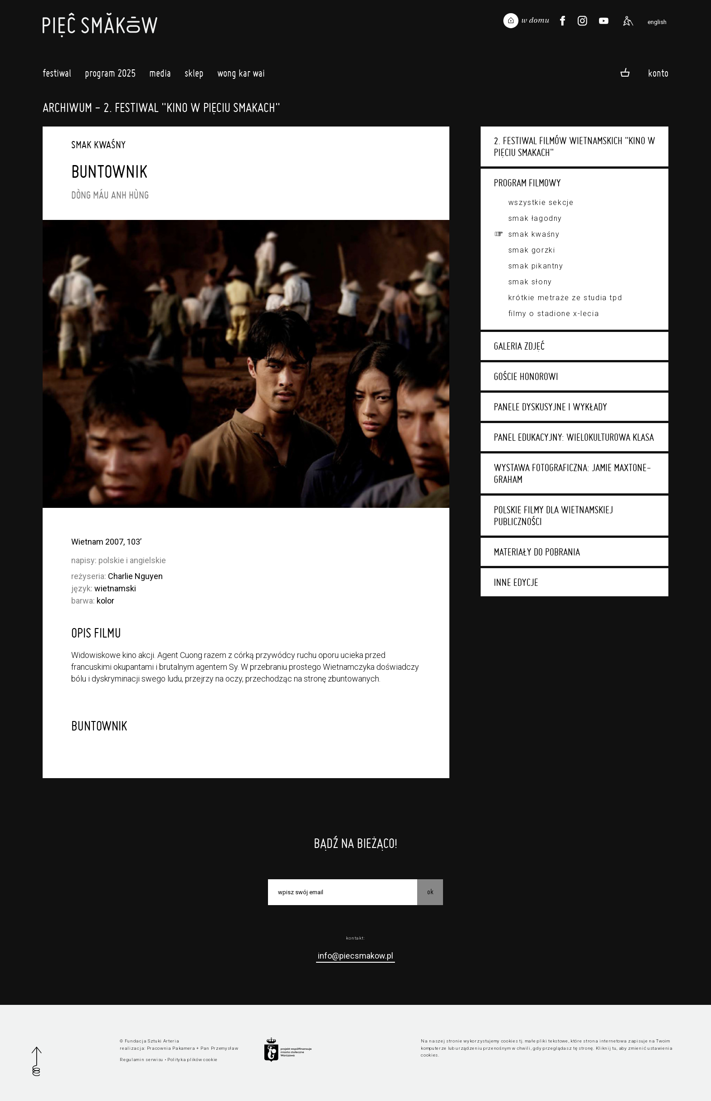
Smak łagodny (535, 218)
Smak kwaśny (534, 234)
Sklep (194, 75)
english (657, 21)
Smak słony (530, 282)
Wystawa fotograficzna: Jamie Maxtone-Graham (572, 473)
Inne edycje (516, 582)
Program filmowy (527, 183)
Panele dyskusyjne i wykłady (550, 407)
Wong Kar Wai (241, 75)
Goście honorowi (526, 376)
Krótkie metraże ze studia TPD (565, 297)
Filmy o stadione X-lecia (553, 313)
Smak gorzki (531, 250)
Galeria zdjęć (519, 346)
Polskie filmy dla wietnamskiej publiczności (553, 515)
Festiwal (57, 75)
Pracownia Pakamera (171, 1048)
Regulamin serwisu (141, 1059)
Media (160, 75)
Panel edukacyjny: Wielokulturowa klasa (574, 437)
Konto (658, 73)
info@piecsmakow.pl (355, 955)
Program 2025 (110, 75)
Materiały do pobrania (537, 552)
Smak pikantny (536, 266)
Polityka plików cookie (192, 1059)
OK (430, 891)
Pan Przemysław (219, 1048)
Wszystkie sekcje (541, 202)
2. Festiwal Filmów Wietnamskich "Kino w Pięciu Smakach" (574, 146)
